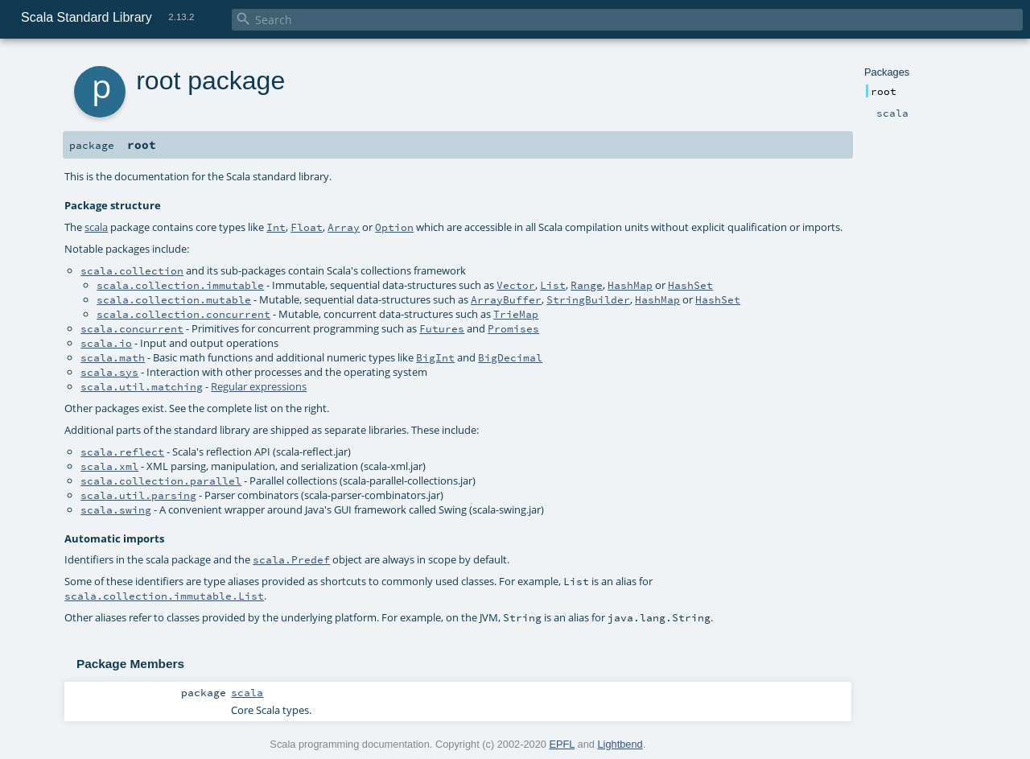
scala (96, 227)
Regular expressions (259, 386)
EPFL (562, 744)
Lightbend (619, 744)
